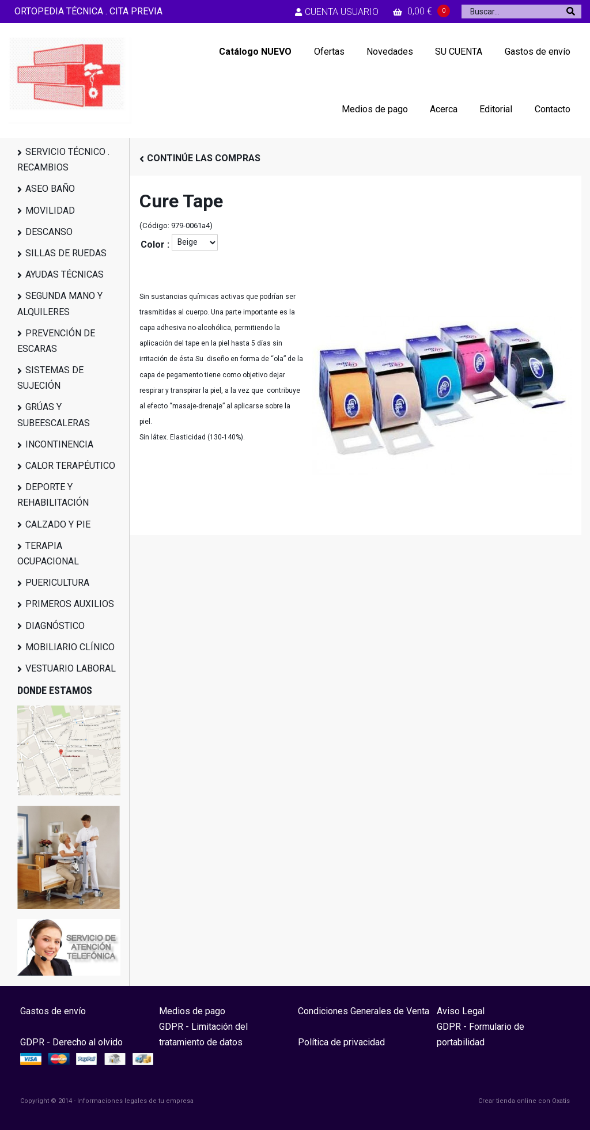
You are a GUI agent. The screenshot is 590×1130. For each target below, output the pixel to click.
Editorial (495, 109)
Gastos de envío (537, 51)
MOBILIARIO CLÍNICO (70, 647)
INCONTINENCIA (59, 444)
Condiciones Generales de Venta (363, 1011)
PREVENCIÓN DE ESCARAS (56, 341)
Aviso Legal (461, 1011)
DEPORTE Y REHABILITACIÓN (53, 494)
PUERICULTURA (57, 582)
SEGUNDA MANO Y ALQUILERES (60, 303)
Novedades (389, 51)
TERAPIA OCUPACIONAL (48, 553)
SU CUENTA (458, 51)
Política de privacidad (341, 1042)
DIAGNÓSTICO (55, 625)
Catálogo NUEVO (255, 51)
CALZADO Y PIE (57, 524)
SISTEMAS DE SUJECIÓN (50, 378)
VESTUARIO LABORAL (70, 668)
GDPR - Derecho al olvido (71, 1042)
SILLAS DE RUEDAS (66, 253)
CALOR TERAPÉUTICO (70, 465)
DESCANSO (49, 231)
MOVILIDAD (50, 210)
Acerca (443, 109)
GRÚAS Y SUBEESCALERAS (53, 414)
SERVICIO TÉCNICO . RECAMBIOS (63, 159)
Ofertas (329, 51)
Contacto (552, 109)
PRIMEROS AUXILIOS (69, 603)
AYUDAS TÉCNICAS (64, 274)
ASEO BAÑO (50, 188)
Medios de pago (375, 109)
